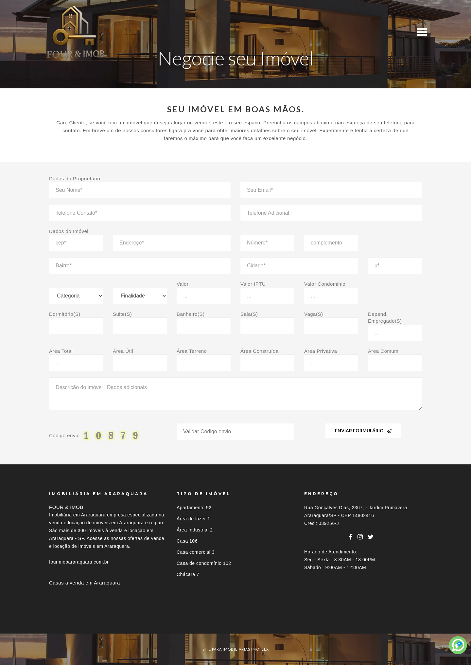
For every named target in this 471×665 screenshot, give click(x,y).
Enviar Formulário (363, 430)
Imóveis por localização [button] (75, 622)
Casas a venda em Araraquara (84, 582)
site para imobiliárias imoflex (235, 649)
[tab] (235, 621)
